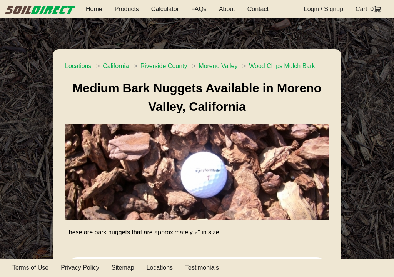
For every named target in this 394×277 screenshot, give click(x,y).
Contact (258, 9)
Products (127, 9)
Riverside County (163, 66)
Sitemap (123, 267)
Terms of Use (30, 267)
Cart (361, 9)
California (116, 66)
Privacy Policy (80, 267)
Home (94, 9)
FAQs (199, 9)
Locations (78, 66)
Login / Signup (323, 9)
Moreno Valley (218, 66)
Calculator (165, 9)
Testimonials (202, 267)
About (227, 9)
